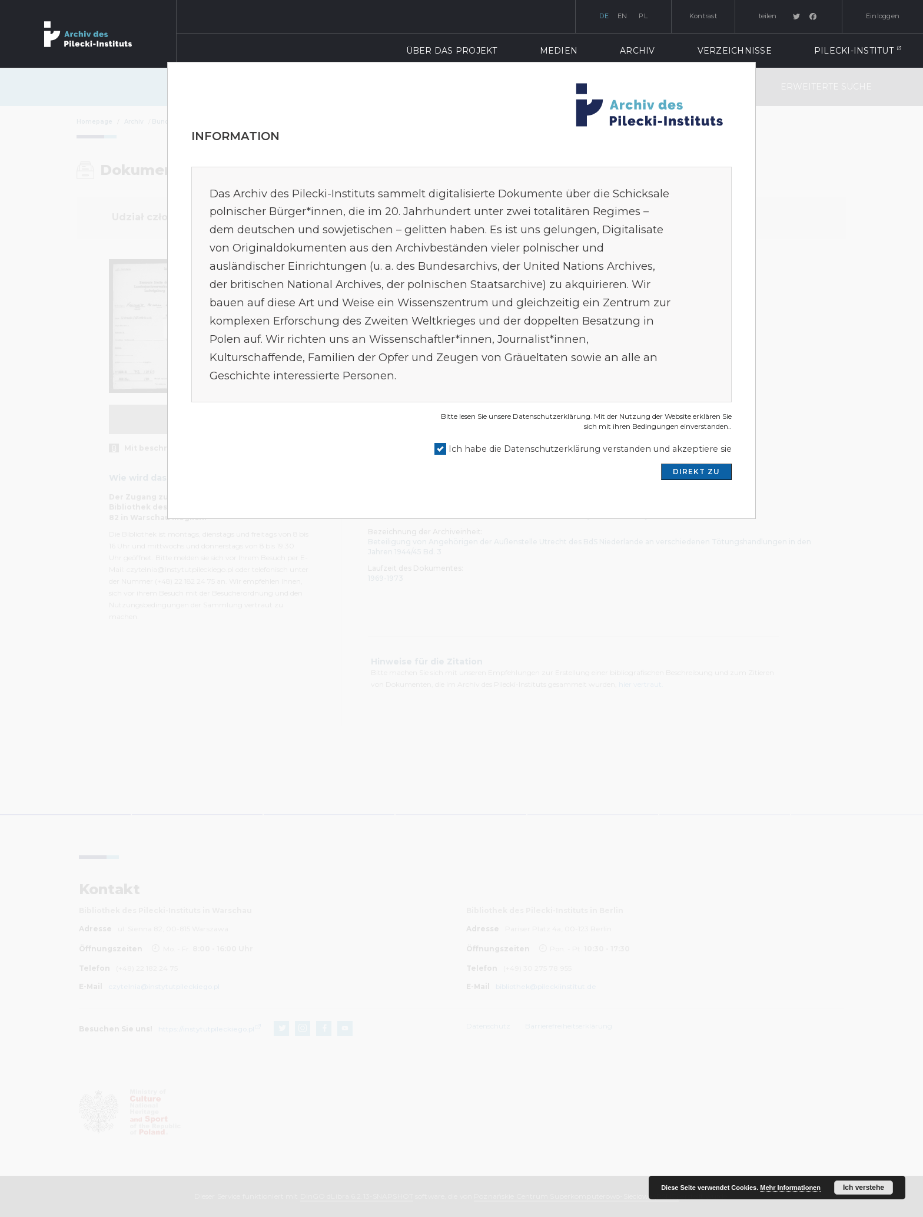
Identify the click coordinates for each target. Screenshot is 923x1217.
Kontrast (703, 16)
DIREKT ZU (696, 471)
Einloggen (882, 16)
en (622, 16)
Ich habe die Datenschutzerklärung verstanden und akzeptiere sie (590, 449)
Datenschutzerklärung (551, 416)
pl (643, 16)
